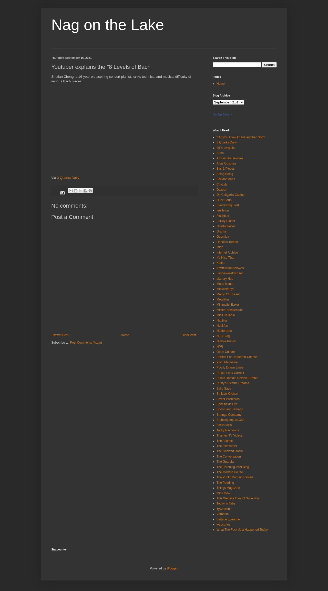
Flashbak (223, 216)
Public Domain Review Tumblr (237, 378)
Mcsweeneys (225, 289)
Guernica (223, 236)
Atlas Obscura (226, 163)
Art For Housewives (230, 158)
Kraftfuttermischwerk (230, 268)
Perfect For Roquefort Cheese (237, 357)
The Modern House (230, 472)
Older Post (188, 335)
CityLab (222, 184)
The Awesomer (227, 446)
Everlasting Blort (228, 205)
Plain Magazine (227, 362)
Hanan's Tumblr (227, 242)
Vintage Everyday (229, 519)
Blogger (172, 568)
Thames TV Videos (230, 435)
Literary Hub (225, 278)
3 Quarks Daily (68, 178)
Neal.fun (222, 325)
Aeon (220, 153)
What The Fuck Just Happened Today (242, 529)
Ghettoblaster (226, 226)
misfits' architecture (230, 310)
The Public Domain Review (235, 477)
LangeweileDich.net (230, 273)
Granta (221, 231)
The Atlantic (225, 441)
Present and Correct (230, 373)
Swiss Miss (224, 425)
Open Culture (226, 352)
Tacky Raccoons (228, 430)
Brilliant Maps (226, 179)
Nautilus (222, 320)
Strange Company (229, 414)
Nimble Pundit (226, 341)
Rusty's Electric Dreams (233, 383)
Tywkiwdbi (224, 509)
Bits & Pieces (226, 168)
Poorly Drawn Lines (230, 367)
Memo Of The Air (228, 294)
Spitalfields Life (227, 404)
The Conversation (229, 456)
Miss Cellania (226, 315)
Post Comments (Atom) (86, 342)
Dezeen (222, 189)
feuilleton (223, 210)
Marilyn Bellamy (223, 114)
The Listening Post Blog (233, 467)
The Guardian (226, 461)
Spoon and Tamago (230, 409)
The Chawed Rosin (230, 451)
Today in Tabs (226, 503)
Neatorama (224, 331)
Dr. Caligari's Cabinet (231, 195)
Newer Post (60, 335)
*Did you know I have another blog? (241, 137)
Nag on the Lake (107, 24)
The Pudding (225, 483)
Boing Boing (225, 174)
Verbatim (223, 514)
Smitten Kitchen (227, 393)
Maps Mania (225, 284)
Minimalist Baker (228, 304)
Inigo (220, 247)
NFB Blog (223, 336)
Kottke (221, 263)
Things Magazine (228, 488)
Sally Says (224, 388)
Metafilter (223, 299)
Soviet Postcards (228, 399)
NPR (220, 346)
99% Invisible (226, 148)
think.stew (223, 493)
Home (125, 335)
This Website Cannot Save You (238, 498)
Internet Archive (227, 252)
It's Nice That (225, 257)
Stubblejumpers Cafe (231, 420)
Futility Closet (226, 221)
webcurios (223, 524)
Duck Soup (224, 200)
